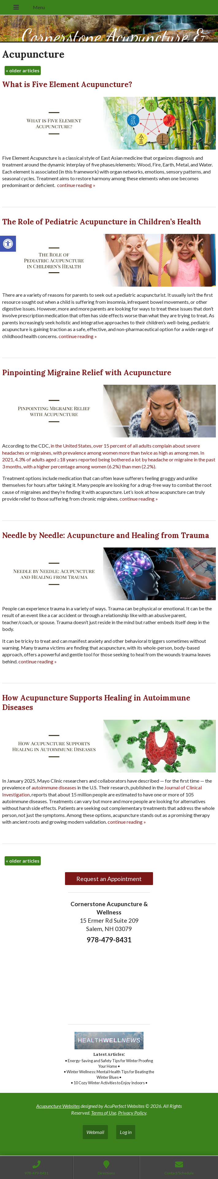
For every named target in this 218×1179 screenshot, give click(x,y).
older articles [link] (23, 70)
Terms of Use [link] (103, 1113)
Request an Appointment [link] (109, 878)
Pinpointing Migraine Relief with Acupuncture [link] (86, 372)
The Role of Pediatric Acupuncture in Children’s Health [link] (101, 222)
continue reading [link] (76, 185)
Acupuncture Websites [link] (58, 1106)
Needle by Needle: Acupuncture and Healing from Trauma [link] (105, 535)
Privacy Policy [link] (132, 1113)
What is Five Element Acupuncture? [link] (67, 84)
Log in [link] (126, 1132)
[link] (8, 244)
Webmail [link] (95, 1132)
